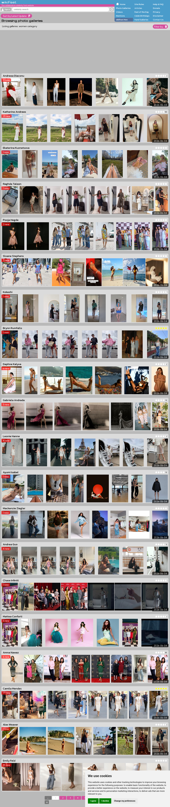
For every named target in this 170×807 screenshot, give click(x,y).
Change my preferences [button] (124, 801)
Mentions (120, 15)
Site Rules (139, 4)
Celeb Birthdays (141, 15)
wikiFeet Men (122, 19)
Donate (156, 8)
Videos (119, 12)
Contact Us (158, 19)
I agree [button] (93, 801)
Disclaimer (158, 15)
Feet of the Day (141, 12)
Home (122, 4)
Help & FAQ (158, 4)
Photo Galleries (123, 8)
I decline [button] (105, 801)
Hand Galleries (141, 19)
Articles (138, 8)
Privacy (156, 12)
